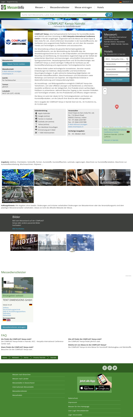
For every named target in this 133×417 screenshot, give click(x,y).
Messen (40, 7)
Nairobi (53, 357)
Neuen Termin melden (16, 64)
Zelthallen (7, 313)
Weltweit (15, 357)
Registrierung (12, 2)
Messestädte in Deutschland (23, 383)
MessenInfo (12, 7)
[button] (117, 106)
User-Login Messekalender (78, 411)
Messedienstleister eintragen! (14, 327)
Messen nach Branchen (21, 374)
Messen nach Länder (20, 379)
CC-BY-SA (129, 126)
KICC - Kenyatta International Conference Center (115, 131)
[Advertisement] (66, 153)
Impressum (72, 402)
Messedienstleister (59, 7)
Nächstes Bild (32, 285)
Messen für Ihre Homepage (78, 406)
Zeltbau (6, 307)
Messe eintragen (83, 7)
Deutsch (127, 2)
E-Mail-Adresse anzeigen (11, 71)
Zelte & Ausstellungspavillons (14, 311)
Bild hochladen (18, 229)
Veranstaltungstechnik (11, 309)
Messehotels (17, 395)
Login (3, 2)
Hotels (100, 7)
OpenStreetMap (117, 126)
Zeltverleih (7, 315)
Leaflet (106, 126)
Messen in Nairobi (111, 140)
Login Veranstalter (75, 415)
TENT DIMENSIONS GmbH (17, 300)
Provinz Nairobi (39, 357)
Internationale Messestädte (23, 387)
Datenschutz (73, 398)
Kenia (26, 357)
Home (4, 357)
